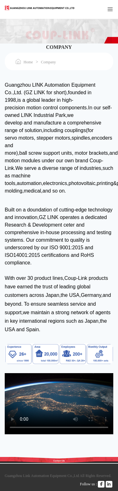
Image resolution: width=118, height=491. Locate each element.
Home (28, 62)
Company (48, 62)
